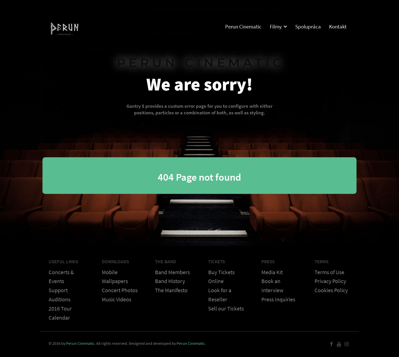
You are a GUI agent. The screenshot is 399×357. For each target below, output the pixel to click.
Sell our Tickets (226, 308)
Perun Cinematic (80, 343)
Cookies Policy (331, 290)
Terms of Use (329, 272)
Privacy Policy (330, 281)
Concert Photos (120, 290)
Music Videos (116, 299)
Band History (170, 281)
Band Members (172, 272)
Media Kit (272, 272)
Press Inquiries (278, 299)
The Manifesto (171, 290)
